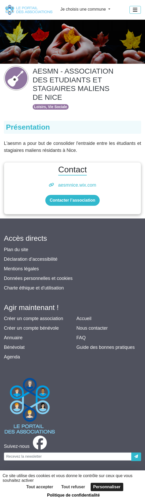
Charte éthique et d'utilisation (34, 288)
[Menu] (135, 10)
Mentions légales (21, 268)
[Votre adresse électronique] (68, 456)
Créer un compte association (33, 318)
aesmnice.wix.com (77, 185)
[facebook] (26, 446)
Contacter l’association (72, 200)
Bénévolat (14, 347)
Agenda (12, 356)
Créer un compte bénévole (31, 328)
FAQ (81, 337)
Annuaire (13, 337)
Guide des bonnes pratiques (105, 347)
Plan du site (16, 249)
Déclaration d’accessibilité (30, 259)
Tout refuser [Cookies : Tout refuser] (73, 487)
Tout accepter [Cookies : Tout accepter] (39, 487)
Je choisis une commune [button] (83, 9)
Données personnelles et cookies (38, 278)
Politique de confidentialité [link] (73, 495)
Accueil (83, 318)
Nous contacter (92, 328)
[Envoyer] (136, 456)
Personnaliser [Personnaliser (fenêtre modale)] (107, 487)
